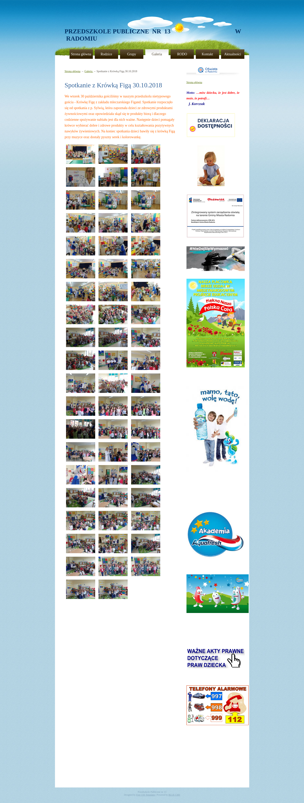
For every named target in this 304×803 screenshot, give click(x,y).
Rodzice (106, 54)
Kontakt (207, 54)
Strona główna (81, 54)
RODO (182, 54)
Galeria (157, 54)
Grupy (131, 54)
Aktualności (232, 54)
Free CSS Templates (145, 794)
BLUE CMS (174, 794)
